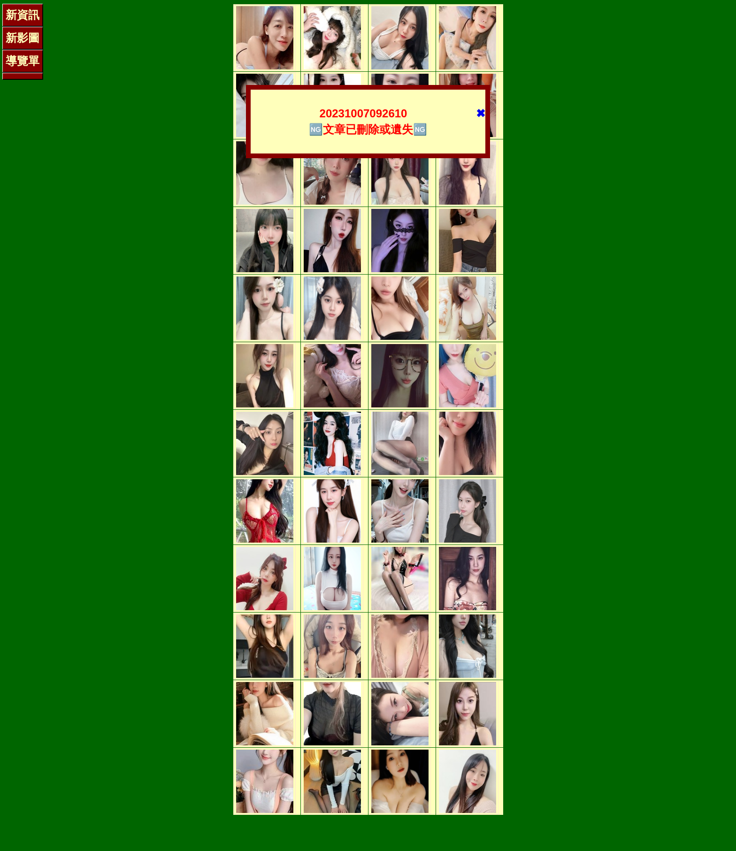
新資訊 (22, 14)
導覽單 (22, 60)
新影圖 (22, 37)
